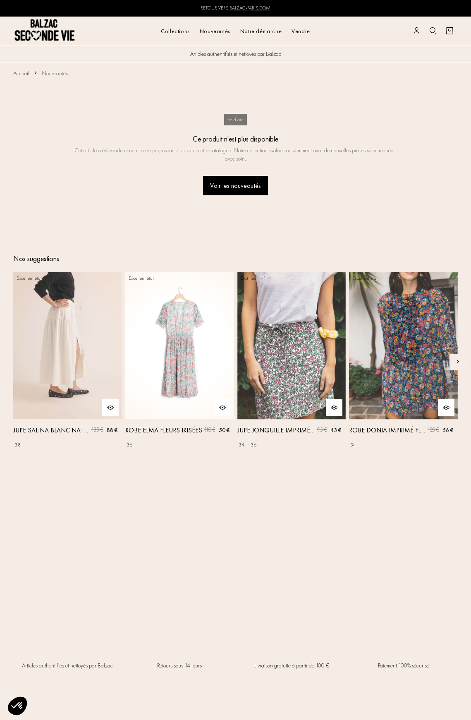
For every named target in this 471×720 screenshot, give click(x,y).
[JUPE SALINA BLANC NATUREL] (67, 361)
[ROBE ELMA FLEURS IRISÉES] (179, 361)
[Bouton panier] (449, 31)
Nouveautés (215, 31)
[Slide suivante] (457, 362)
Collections (175, 31)
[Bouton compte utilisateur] (416, 31)
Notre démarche (261, 31)
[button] (17, 706)
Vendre (301, 31)
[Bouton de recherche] (433, 31)
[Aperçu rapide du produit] (110, 407)
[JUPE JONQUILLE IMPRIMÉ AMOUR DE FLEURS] (291, 361)
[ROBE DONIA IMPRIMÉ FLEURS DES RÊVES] (403, 361)
